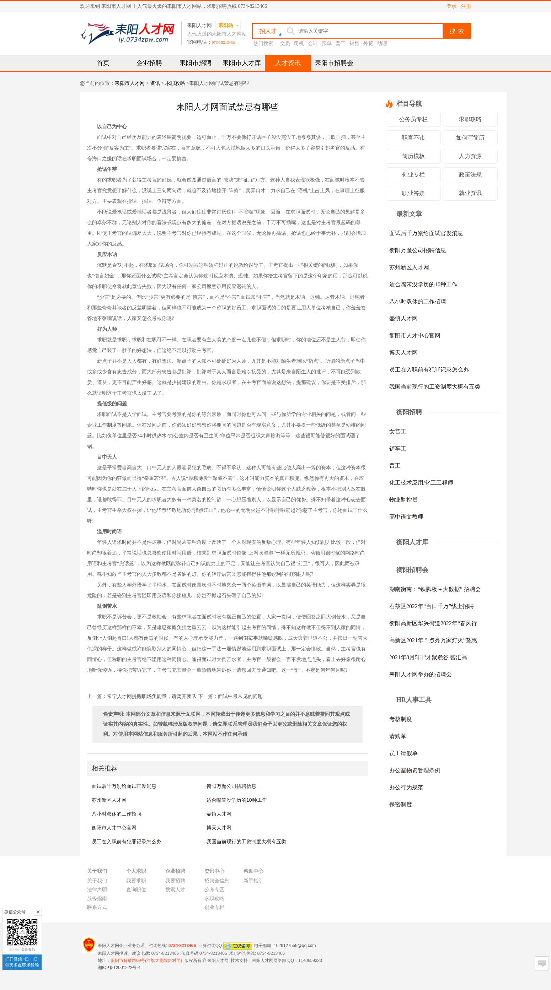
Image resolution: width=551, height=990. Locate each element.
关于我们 (97, 880)
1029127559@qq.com (295, 945)
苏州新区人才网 (109, 800)
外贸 (368, 43)
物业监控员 (403, 500)
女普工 (397, 431)
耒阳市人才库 (242, 62)
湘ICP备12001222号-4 (119, 967)
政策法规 (470, 175)
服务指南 (97, 898)
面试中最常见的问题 (240, 696)
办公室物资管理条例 (414, 770)
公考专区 (214, 889)
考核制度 (400, 719)
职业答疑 (413, 193)
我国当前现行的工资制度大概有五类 (246, 841)
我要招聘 (175, 880)
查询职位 (136, 889)
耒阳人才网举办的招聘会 (420, 674)
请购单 (397, 736)
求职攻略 (175, 83)
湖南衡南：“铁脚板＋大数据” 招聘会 (435, 589)
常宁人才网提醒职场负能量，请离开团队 (152, 696)
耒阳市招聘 (196, 62)
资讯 (155, 83)
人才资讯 (288, 62)
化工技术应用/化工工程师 (421, 483)
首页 (103, 62)
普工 (341, 43)
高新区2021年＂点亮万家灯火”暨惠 (433, 640)
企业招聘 (149, 62)
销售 (354, 43)
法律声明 (97, 889)
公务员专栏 (413, 119)
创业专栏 (413, 175)
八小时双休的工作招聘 (116, 814)
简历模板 (413, 156)
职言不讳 (413, 138)
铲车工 (397, 448)
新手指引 (253, 880)
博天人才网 (219, 828)
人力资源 (470, 156)
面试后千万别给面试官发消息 (124, 786)
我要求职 (136, 880)
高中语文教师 (406, 517)
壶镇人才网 (219, 814)
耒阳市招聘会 (334, 62)
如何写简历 (470, 138)
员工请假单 (403, 753)
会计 (313, 43)
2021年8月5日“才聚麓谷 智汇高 (428, 657)
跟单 (327, 43)
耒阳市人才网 (130, 83)
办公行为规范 (406, 787)
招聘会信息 (216, 880)
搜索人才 (175, 889)
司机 (299, 43)
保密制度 (400, 804)
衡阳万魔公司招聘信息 (231, 786)
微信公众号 (15, 911)
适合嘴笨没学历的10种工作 (237, 800)
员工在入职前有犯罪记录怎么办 (126, 841)
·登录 (450, 6)
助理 (382, 43)
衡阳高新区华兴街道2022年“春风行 (433, 623)
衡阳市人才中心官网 (114, 828)
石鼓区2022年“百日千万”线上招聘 (431, 606)
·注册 (465, 6)
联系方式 (97, 907)
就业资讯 (470, 193)
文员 (285, 43)
